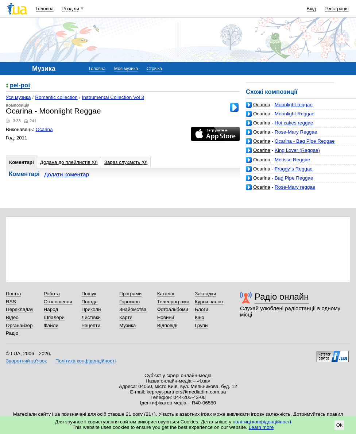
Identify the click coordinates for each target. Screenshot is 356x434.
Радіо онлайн (282, 297)
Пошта (13, 293)
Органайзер (19, 325)
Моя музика (126, 68)
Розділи (70, 8)
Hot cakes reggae (294, 123)
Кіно (199, 317)
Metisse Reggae (292, 159)
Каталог (166, 293)
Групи (201, 325)
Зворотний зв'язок (26, 361)
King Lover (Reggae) (297, 150)
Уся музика (18, 97)
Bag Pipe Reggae (294, 178)
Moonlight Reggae (294, 113)
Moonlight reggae (294, 104)
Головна (45, 8)
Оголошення (58, 301)
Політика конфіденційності (85, 361)
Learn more (261, 427)
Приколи (91, 309)
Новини (165, 317)
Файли (51, 325)
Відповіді (167, 325)
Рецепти (90, 325)
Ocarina (261, 104)
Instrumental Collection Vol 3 (113, 97)
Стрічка (154, 68)
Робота (52, 293)
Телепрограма (173, 301)
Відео (12, 317)
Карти (125, 317)
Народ (51, 309)
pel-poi (20, 85)
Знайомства (133, 309)
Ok (339, 425)
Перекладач (19, 309)
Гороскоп (129, 301)
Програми (130, 293)
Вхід (311, 8)
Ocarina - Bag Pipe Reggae (304, 141)
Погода (89, 301)
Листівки (91, 317)
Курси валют (209, 301)
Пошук (88, 293)
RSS (11, 301)
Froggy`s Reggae (294, 169)
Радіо (12, 333)
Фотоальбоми (172, 309)
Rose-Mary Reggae (296, 132)
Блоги (201, 309)
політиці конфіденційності (262, 422)
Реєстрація (337, 8)
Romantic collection (56, 97)
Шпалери (54, 317)
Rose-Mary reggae (295, 187)
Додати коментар (66, 174)
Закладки (205, 293)
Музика (127, 325)
